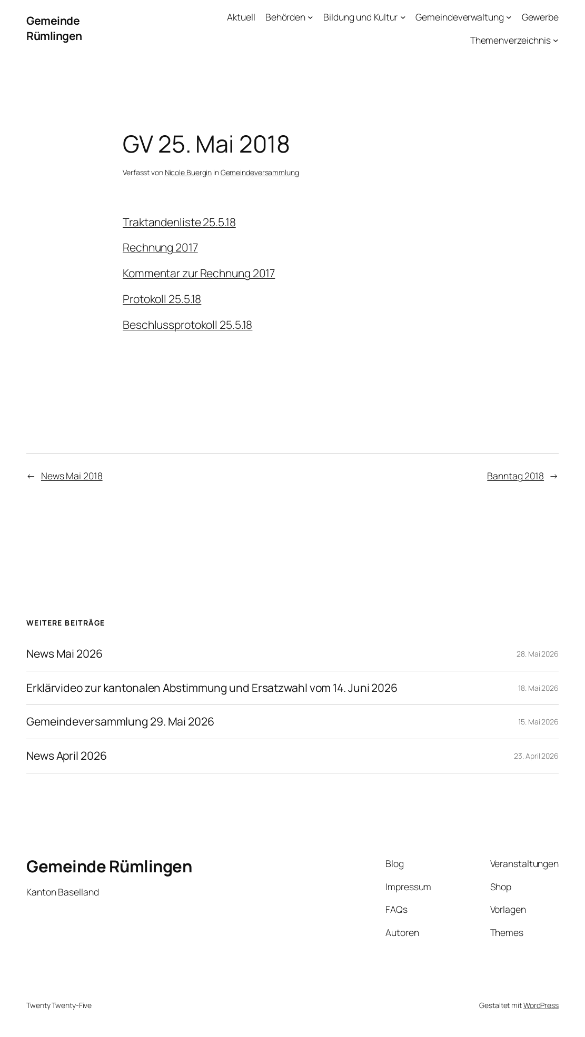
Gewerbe (540, 17)
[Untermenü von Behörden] (310, 17)
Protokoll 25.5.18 (162, 298)
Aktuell (241, 17)
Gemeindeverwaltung (459, 17)
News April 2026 (66, 756)
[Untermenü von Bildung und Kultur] (403, 17)
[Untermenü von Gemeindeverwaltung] (509, 17)
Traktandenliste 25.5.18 (179, 222)
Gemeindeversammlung (260, 172)
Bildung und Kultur (360, 17)
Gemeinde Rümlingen (54, 28)
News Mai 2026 (64, 654)
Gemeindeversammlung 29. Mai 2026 (120, 722)
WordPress (541, 1005)
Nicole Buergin (188, 172)
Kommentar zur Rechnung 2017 (199, 273)
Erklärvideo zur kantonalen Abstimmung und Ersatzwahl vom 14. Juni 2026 (212, 688)
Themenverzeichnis (510, 40)
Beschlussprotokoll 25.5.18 (187, 324)
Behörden (285, 17)
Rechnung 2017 (160, 247)
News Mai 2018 (72, 475)
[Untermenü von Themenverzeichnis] (556, 40)
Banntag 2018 (515, 475)
